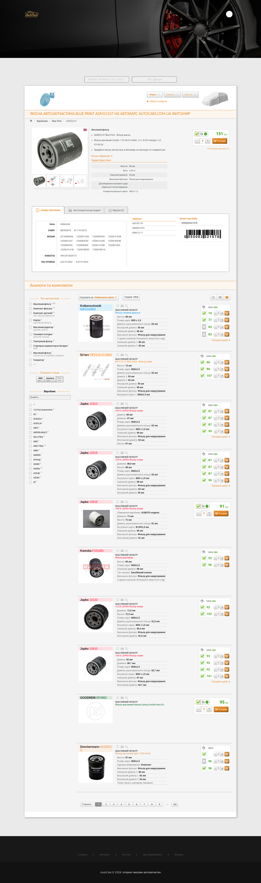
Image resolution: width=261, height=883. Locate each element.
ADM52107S (138, 228)
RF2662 (93, 697)
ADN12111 (137, 233)
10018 (89, 501)
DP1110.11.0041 (96, 354)
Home (28, 48)
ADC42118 (137, 223)
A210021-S (96, 748)
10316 (89, 452)
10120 (89, 599)
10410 (89, 648)
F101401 (92, 550)
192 (175, 804)
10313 (89, 403)
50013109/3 (90, 307)
